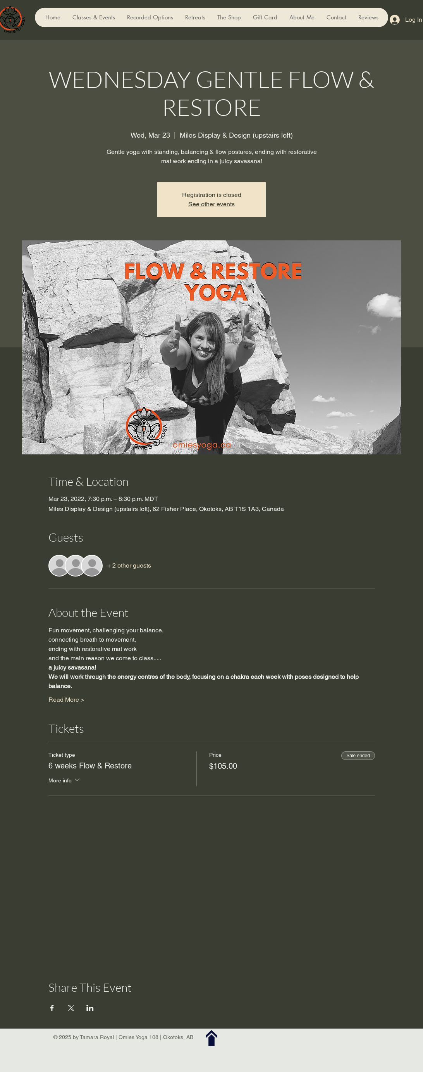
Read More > (66, 699)
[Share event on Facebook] (52, 1008)
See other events (211, 204)
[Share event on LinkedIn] (90, 1008)
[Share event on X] (71, 1008)
